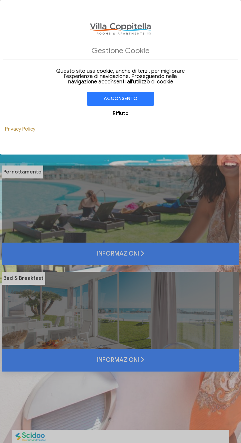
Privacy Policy (20, 129)
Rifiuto (121, 113)
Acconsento (120, 98)
